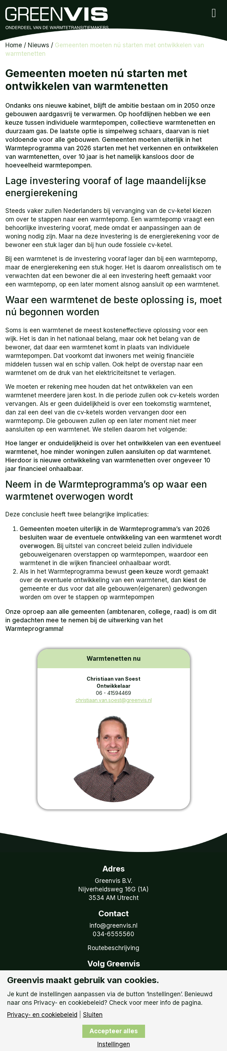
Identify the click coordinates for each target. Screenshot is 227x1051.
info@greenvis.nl (113, 925)
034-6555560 (113, 934)
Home (13, 45)
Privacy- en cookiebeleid (42, 1015)
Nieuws (38, 45)
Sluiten (93, 1015)
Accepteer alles (113, 1031)
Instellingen (113, 1044)
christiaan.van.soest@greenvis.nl (114, 700)
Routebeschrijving (113, 947)
